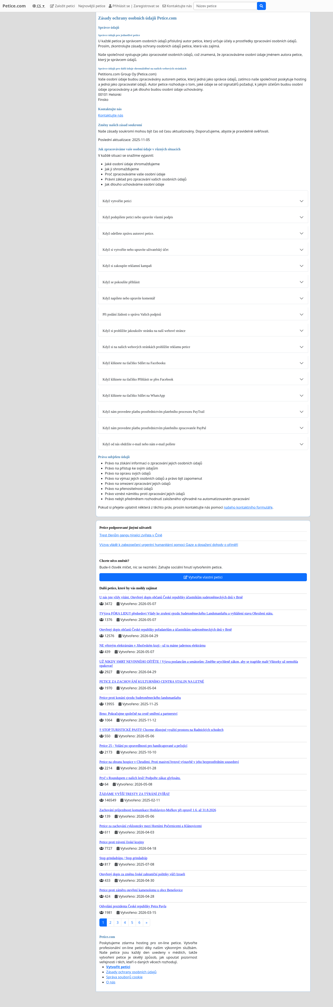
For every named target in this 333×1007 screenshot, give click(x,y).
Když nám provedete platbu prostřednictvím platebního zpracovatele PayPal (154, 428)
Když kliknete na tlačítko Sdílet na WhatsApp (134, 395)
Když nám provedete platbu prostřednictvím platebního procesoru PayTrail (154, 411)
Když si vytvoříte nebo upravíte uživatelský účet (135, 249)
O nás (110, 982)
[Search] (225, 6)
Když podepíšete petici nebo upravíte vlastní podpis (138, 217)
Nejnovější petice (91, 6)
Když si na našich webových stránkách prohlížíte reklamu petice (146, 347)
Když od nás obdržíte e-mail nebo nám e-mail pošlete (139, 444)
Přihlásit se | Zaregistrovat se (134, 6)
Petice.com (14, 6)
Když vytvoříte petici (117, 201)
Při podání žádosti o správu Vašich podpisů (132, 314)
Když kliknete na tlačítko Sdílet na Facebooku (134, 363)
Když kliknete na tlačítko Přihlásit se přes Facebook (138, 379)
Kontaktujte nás (177, 6)
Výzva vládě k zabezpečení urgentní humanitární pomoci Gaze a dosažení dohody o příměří (168, 545)
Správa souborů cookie (124, 977)
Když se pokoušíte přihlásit (121, 282)
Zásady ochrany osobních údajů (131, 972)
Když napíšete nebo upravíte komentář (129, 298)
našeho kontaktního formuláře (248, 507)
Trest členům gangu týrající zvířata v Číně (130, 535)
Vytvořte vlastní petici (203, 577)
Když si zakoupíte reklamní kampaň (127, 266)
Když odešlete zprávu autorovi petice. (128, 233)
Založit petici (62, 6)
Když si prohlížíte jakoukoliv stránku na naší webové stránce (144, 331)
